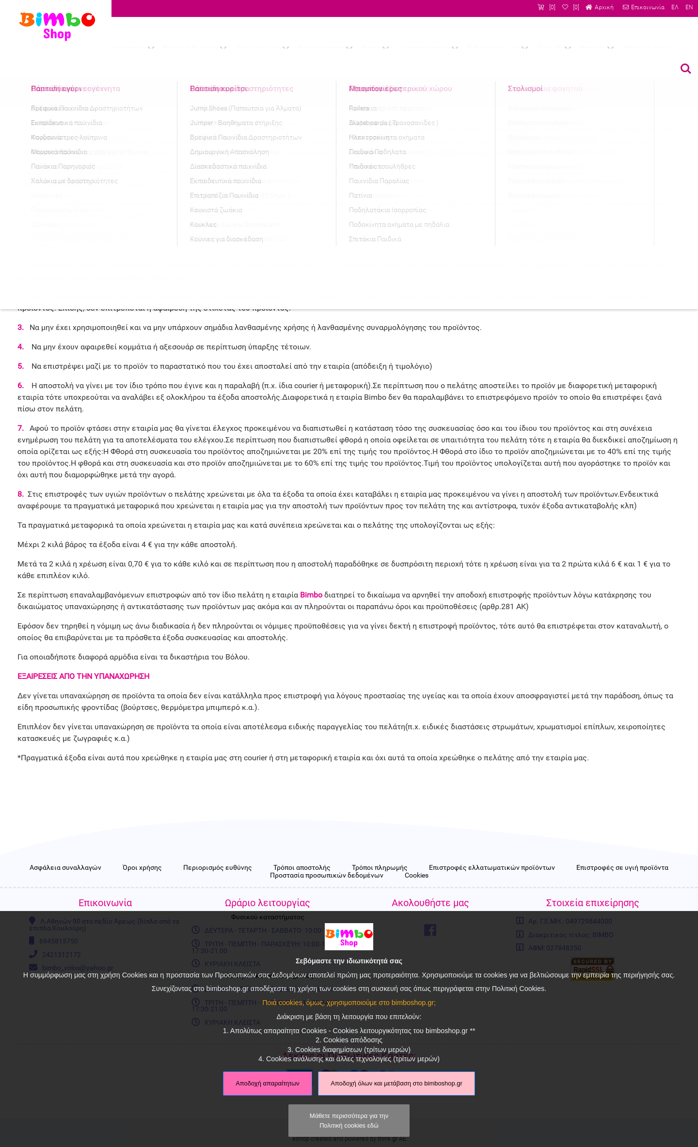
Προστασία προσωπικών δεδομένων (326, 875)
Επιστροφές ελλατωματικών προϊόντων (492, 867)
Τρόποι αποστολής (302, 867)
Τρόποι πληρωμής (380, 867)
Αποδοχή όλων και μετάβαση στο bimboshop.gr (396, 1083)
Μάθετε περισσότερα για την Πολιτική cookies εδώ (349, 1120)
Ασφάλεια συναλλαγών (65, 867)
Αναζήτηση (686, 68)
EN (689, 7)
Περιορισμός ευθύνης (217, 867)
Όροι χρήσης (142, 867)
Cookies (416, 875)
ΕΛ (675, 7)
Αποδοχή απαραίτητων (268, 1083)
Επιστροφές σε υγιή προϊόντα (622, 867)
